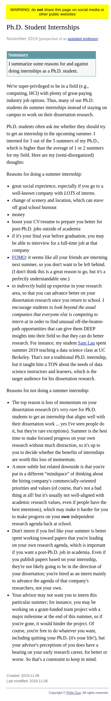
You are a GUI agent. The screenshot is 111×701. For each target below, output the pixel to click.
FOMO (19, 257)
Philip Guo (73, 692)
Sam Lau (86, 342)
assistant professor (83, 39)
